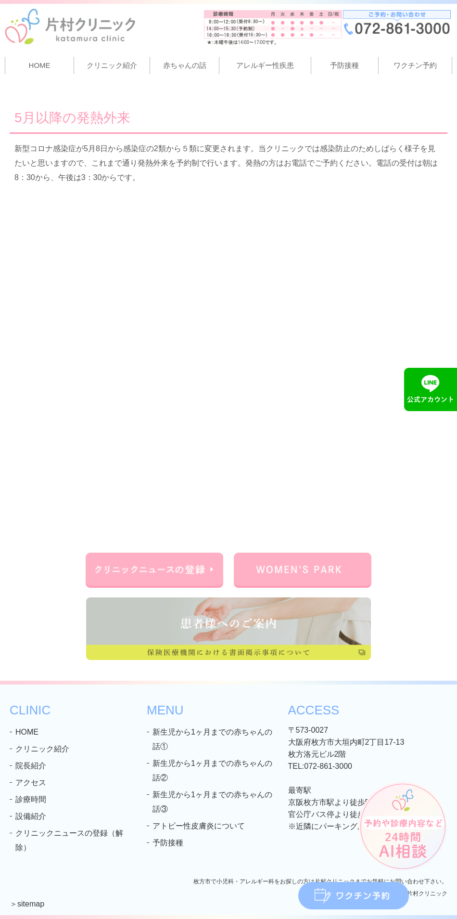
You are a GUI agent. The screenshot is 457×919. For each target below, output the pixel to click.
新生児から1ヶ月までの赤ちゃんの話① (212, 739)
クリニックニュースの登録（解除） (69, 840)
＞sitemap (27, 904)
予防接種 (344, 65)
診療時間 (30, 799)
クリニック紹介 (42, 749)
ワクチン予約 (415, 65)
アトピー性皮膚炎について (198, 826)
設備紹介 (30, 816)
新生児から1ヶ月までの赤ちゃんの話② (212, 770)
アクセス (30, 782)
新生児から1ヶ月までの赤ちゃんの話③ (212, 801)
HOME (40, 65)
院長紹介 (30, 766)
